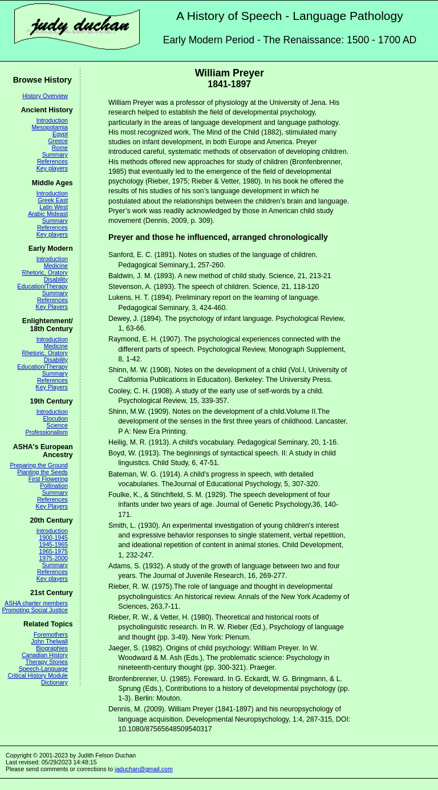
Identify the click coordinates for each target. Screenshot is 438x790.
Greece (58, 140)
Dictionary (54, 682)
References (52, 161)
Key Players (52, 306)
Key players (52, 168)
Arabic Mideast (48, 213)
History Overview (45, 95)
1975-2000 (53, 558)
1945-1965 (53, 544)
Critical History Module (37, 675)
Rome (60, 147)
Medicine (56, 265)
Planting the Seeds (42, 472)
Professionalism (46, 432)
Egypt (60, 134)
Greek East (53, 200)
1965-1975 (53, 551)
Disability (56, 279)
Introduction (52, 120)
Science (57, 425)
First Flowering (48, 478)
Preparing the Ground (38, 465)
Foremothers (51, 634)
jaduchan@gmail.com (144, 768)
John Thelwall (49, 641)
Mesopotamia (50, 127)
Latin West (53, 206)
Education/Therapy (42, 286)
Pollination (54, 485)
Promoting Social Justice (34, 609)
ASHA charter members (36, 603)
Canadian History (45, 654)
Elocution (55, 418)
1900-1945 (53, 537)
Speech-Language (43, 668)
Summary (55, 154)
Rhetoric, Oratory (45, 272)
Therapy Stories (46, 661)
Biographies (52, 648)
